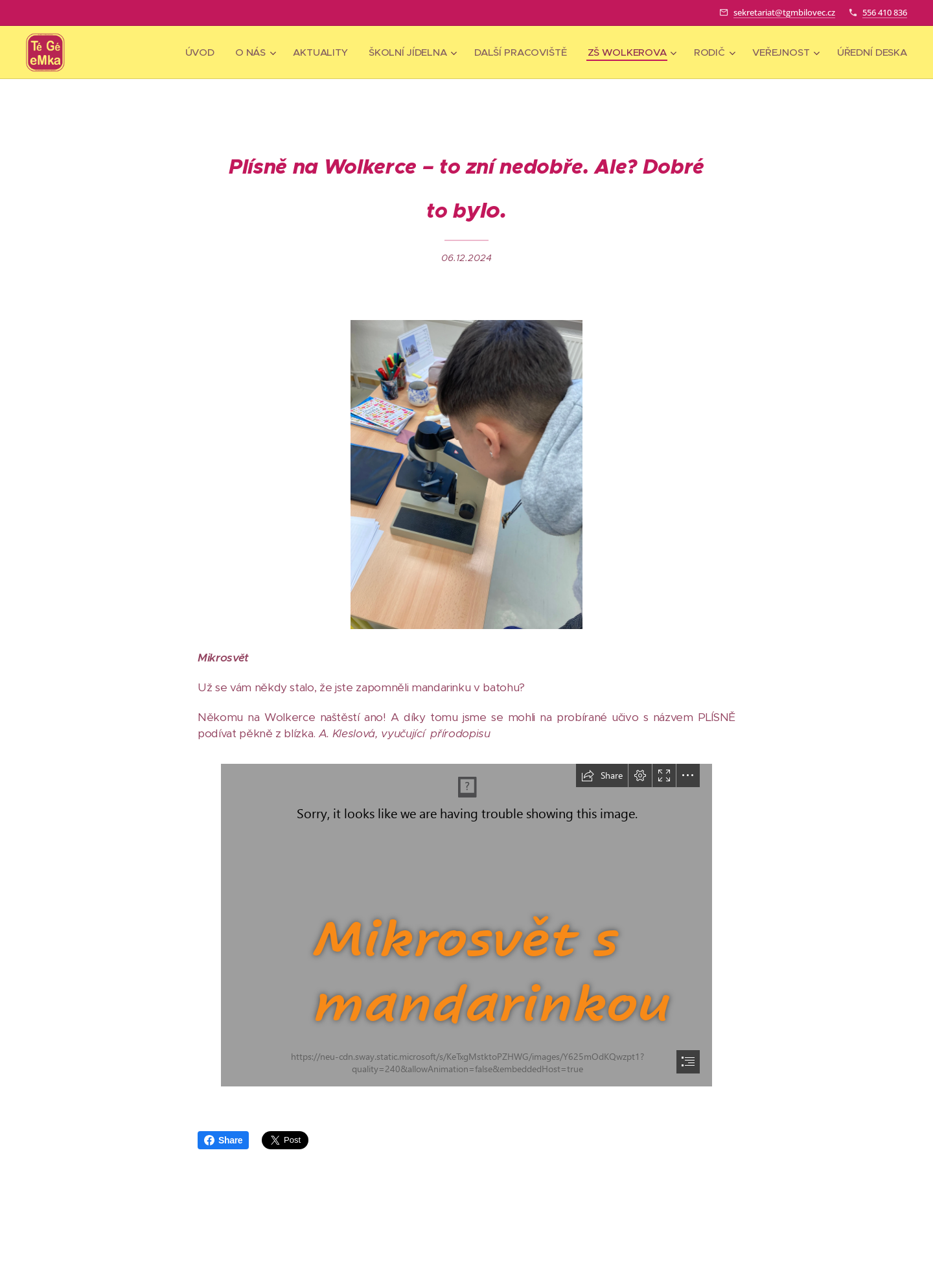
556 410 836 (884, 12)
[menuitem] (195, 52)
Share (223, 1140)
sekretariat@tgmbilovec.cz (784, 12)
